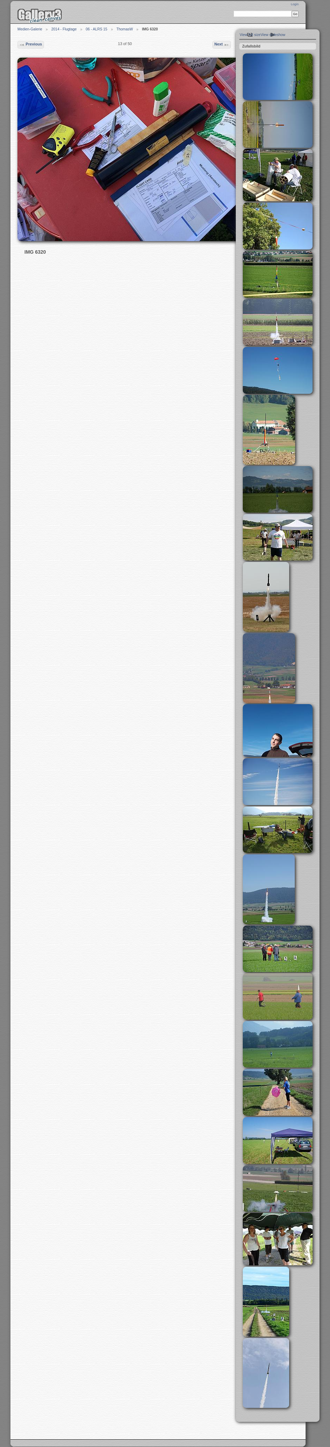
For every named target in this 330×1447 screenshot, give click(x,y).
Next (221, 45)
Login (295, 4)
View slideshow (273, 35)
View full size (250, 35)
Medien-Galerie (29, 29)
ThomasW (125, 29)
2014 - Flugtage (64, 29)
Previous (30, 45)
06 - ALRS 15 (96, 29)
